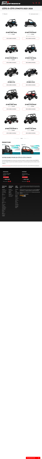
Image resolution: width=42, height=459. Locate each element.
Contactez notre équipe (6, 165)
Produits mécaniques (4, 206)
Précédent (16, 138)
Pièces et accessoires (17, 204)
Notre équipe (17, 192)
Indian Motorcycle (3, 213)
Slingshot (3, 211)
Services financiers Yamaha (16, 196)
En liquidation (4, 191)
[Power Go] (30, 196)
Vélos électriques (3, 194)
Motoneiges (3, 198)
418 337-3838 (25, 179)
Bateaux (3, 199)
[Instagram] (10, 181)
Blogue (16, 191)
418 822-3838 (6, 179)
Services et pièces (16, 201)
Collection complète (3, 215)
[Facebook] (8, 181)
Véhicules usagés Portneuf (11, 195)
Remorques (3, 204)
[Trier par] (34, 14)
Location (16, 199)
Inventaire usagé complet (11, 190)
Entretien (16, 202)
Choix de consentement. (35, 190)
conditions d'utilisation (28, 190)
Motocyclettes (4, 192)
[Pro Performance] (11, 3)
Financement (10, 196)
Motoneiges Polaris (3, 210)
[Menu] (39, 3)
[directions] (36, 3)
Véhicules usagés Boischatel (10, 192)
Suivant (26, 138)
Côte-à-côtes (4, 197)
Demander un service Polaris (16, 207)
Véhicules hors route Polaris (4, 208)
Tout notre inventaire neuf (4, 190)
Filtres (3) (5, 14)
